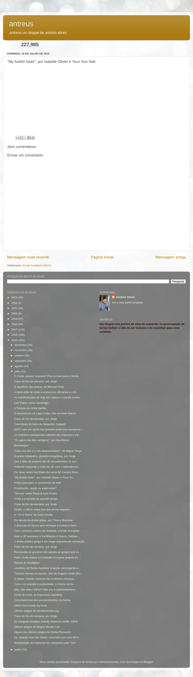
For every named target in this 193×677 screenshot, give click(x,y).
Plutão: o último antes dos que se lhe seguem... (43, 509)
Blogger (148, 661)
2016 (14, 334)
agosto (19, 366)
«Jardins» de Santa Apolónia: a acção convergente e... (47, 568)
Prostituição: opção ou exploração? (35, 488)
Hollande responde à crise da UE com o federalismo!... (47, 466)
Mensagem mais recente (28, 257)
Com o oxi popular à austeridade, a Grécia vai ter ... (45, 584)
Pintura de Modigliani (27, 562)
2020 (14, 313)
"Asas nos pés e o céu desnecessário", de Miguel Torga (48, 450)
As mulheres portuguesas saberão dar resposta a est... (47, 434)
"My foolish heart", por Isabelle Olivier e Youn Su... (44, 477)
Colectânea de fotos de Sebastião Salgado (40, 424)
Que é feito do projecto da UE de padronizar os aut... (46, 461)
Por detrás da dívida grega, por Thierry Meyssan (43, 520)
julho (18, 371)
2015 (14, 340)
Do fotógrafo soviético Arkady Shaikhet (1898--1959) (46, 621)
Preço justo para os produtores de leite (37, 482)
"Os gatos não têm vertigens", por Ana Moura (41, 440)
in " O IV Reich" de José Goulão (33, 514)
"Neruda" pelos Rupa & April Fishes (35, 493)
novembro (21, 350)
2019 (14, 318)
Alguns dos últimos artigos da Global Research (42, 632)
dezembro (21, 344)
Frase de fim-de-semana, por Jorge (35, 381)
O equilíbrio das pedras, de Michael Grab (39, 386)
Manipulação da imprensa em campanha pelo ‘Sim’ (45, 642)
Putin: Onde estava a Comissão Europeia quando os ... (47, 557)
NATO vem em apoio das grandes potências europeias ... (48, 429)
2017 (14, 329)
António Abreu (125, 297)
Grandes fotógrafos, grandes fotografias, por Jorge (45, 456)
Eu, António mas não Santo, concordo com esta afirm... (47, 637)
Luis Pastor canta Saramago (31, 402)
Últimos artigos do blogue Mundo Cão (37, 626)
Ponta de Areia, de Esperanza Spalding (38, 594)
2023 (14, 297)
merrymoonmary (108, 661)
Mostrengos (21, 445)
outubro (20, 355)
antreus (21, 24)
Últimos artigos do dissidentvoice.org (36, 610)
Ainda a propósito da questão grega (35, 498)
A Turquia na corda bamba (30, 408)
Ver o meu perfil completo (127, 302)
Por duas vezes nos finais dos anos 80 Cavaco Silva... (47, 472)
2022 (14, 302)
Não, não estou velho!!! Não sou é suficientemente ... (46, 589)
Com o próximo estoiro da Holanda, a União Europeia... (47, 530)
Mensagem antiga (170, 257)
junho (18, 649)
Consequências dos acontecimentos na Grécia (42, 600)
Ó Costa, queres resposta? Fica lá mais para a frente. (46, 376)
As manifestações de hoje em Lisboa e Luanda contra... (48, 397)
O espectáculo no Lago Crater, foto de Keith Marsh (45, 413)
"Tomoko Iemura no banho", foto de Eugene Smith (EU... (48, 573)
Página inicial (102, 257)
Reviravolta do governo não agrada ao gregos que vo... (47, 552)
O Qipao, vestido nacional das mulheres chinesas (44, 578)
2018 (14, 324)
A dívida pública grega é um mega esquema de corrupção (49, 541)
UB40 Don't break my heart (30, 605)
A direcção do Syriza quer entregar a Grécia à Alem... (46, 525)
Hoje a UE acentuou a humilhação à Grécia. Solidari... (47, 536)
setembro (21, 360)
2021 (14, 308)
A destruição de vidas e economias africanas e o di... (46, 392)
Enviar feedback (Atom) (37, 265)
